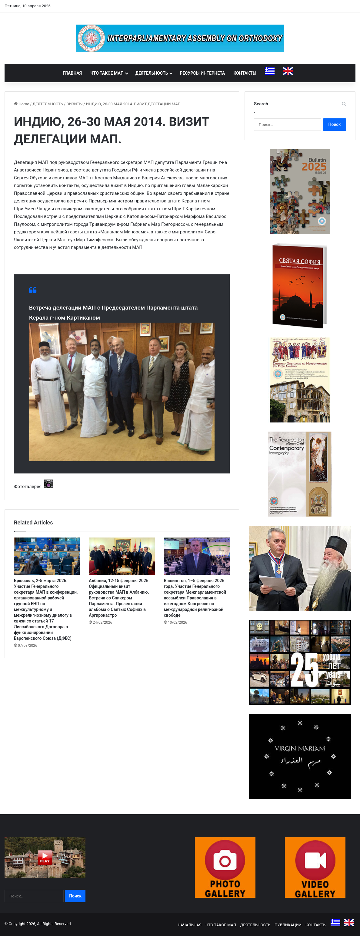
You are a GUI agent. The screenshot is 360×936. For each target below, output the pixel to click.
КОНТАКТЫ (245, 73)
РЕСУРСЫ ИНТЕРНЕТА (202, 73)
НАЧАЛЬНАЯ (190, 925)
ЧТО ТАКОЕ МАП (107, 73)
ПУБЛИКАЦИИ (288, 925)
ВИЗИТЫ (74, 104)
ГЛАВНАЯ (72, 73)
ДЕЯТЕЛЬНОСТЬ (151, 73)
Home (21, 104)
